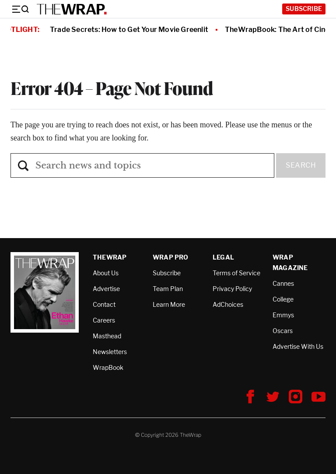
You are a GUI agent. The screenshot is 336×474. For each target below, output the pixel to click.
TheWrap (109, 257)
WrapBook (108, 367)
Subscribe (304, 8)
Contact (104, 304)
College (283, 299)
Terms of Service (236, 273)
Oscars (283, 330)
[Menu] (20, 9)
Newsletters (110, 351)
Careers (104, 320)
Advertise (106, 288)
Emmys (283, 315)
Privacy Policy (232, 288)
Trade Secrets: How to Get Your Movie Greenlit (129, 29)
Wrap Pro (171, 257)
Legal (223, 257)
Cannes (283, 283)
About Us (106, 273)
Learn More (169, 304)
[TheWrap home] (72, 9)
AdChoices (228, 304)
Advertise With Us (298, 346)
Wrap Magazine (290, 262)
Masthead (107, 336)
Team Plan (168, 288)
